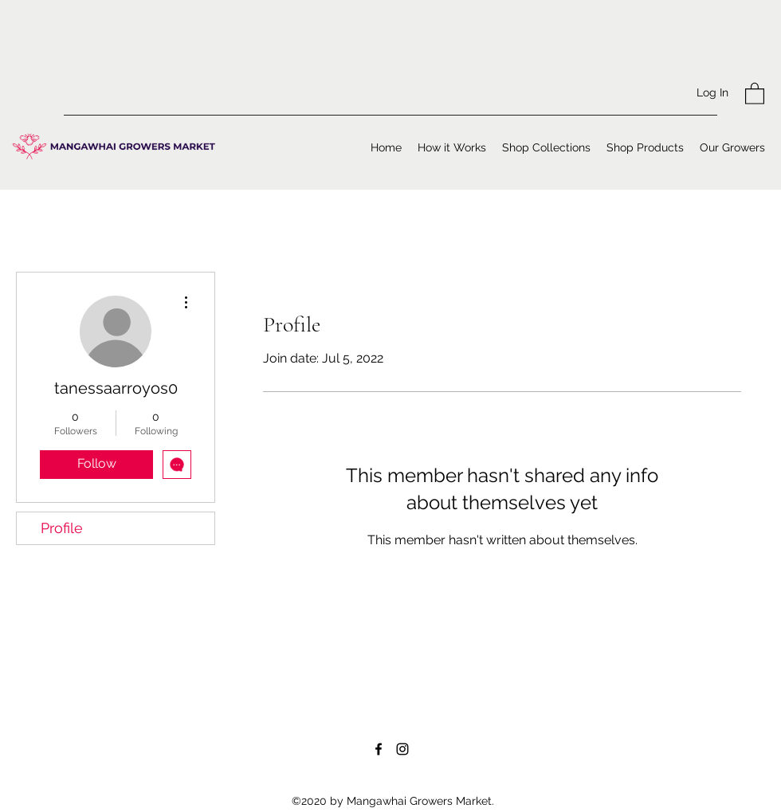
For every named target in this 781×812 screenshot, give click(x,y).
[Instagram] (402, 749)
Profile (62, 528)
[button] (754, 92)
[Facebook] (379, 749)
